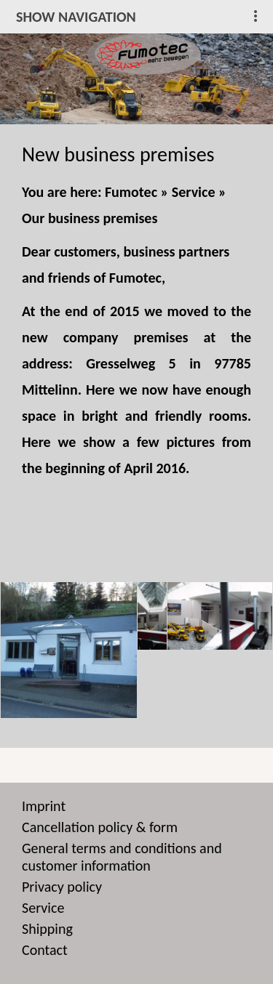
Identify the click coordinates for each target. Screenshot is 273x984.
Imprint (44, 806)
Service (193, 192)
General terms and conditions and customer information (122, 856)
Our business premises (89, 218)
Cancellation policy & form (100, 827)
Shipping (47, 928)
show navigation (76, 16)
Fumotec (131, 192)
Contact (45, 950)
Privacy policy (62, 886)
